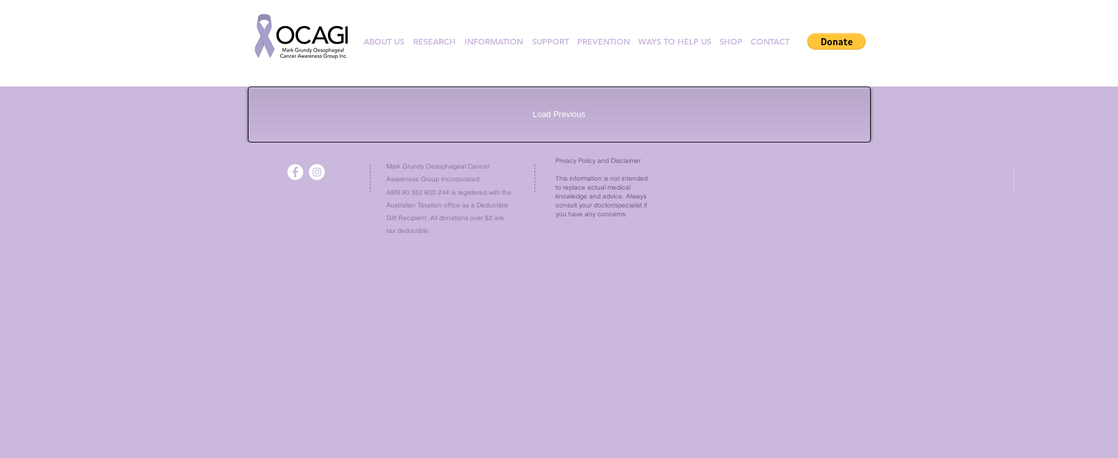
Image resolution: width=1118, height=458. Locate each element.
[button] (836, 41)
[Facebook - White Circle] (295, 172)
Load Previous (559, 114)
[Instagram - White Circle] (317, 172)
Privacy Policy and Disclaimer (598, 160)
